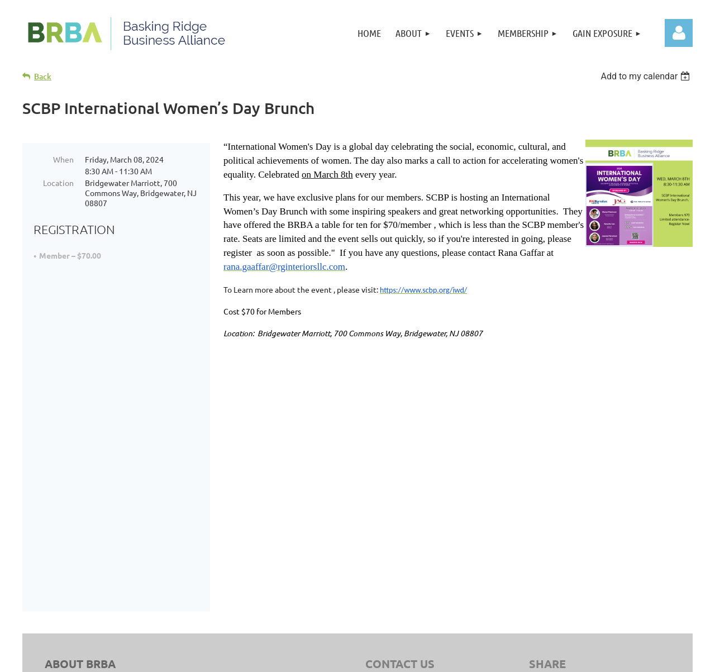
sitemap (410, 598)
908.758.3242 (416, 447)
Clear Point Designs (263, 611)
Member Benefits (569, 574)
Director (554, 560)
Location (58, 183)
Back (42, 76)
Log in (679, 33)
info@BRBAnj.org (428, 461)
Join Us (552, 546)
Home (549, 532)
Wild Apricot (577, 658)
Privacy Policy (453, 598)
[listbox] (646, 76)
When (63, 159)
